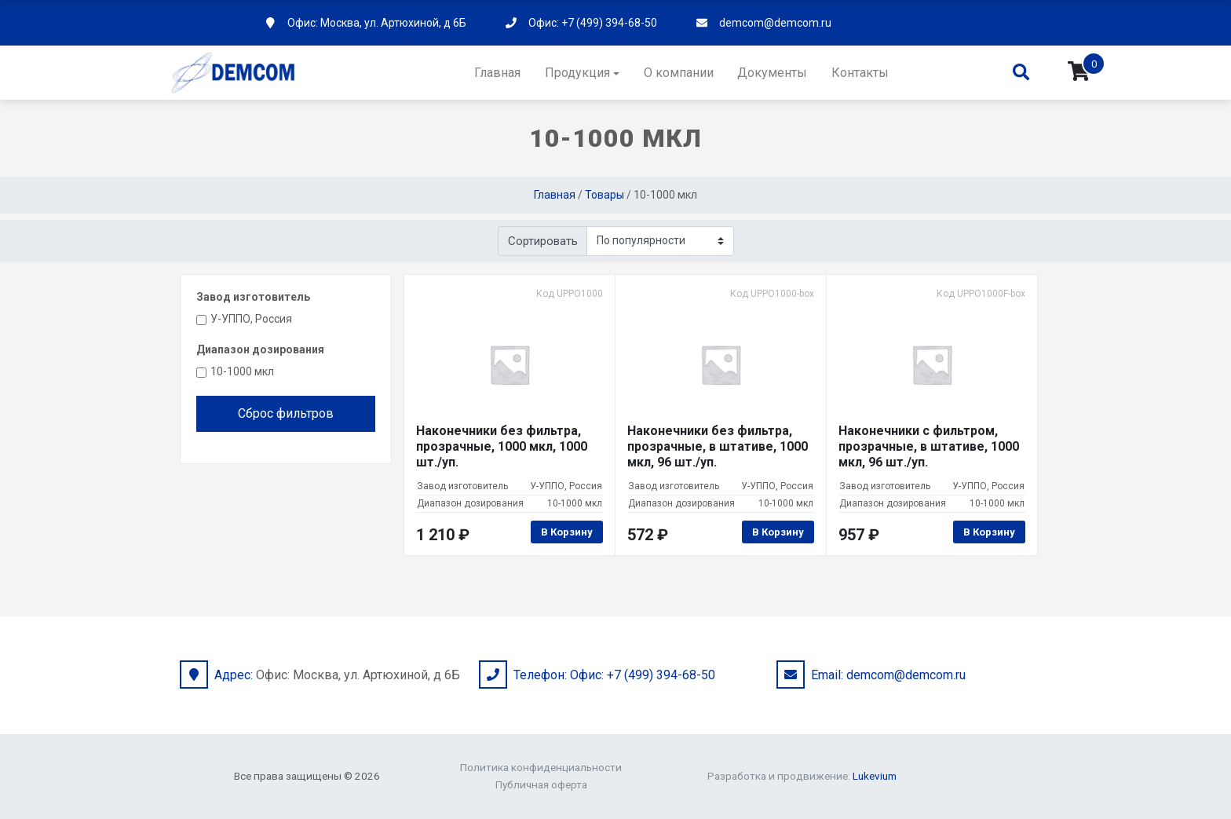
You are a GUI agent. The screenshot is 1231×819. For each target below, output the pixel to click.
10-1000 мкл (242, 371)
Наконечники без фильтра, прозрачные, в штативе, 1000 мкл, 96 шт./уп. (717, 446)
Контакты (860, 72)
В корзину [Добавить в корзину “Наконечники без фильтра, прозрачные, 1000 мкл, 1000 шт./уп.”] (567, 532)
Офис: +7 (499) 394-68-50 (592, 22)
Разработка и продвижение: (802, 776)
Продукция (577, 72)
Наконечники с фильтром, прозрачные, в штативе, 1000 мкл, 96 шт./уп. (928, 446)
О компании (679, 72)
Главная (497, 72)
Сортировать (543, 241)
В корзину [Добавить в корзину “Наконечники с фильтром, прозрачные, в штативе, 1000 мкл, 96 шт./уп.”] (989, 532)
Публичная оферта (541, 784)
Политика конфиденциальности (541, 767)
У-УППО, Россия (251, 319)
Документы (772, 72)
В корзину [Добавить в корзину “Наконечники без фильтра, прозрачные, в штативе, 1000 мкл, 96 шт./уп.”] (778, 532)
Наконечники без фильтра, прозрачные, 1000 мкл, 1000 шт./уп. (501, 446)
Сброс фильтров (286, 413)
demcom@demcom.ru (775, 22)
